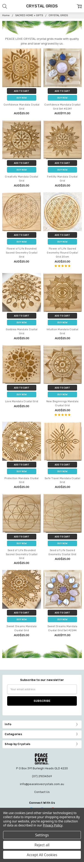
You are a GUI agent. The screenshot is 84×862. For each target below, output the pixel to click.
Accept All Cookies (42, 854)
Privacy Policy (52, 825)
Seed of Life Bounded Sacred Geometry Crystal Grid (21, 554)
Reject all (42, 844)
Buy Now (22, 98)
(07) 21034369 (42, 776)
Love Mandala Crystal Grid (21, 401)
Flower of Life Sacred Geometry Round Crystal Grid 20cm (62, 252)
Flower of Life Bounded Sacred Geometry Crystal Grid (21, 252)
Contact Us (42, 792)
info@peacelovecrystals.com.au (42, 784)
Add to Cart (21, 91)
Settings (42, 835)
